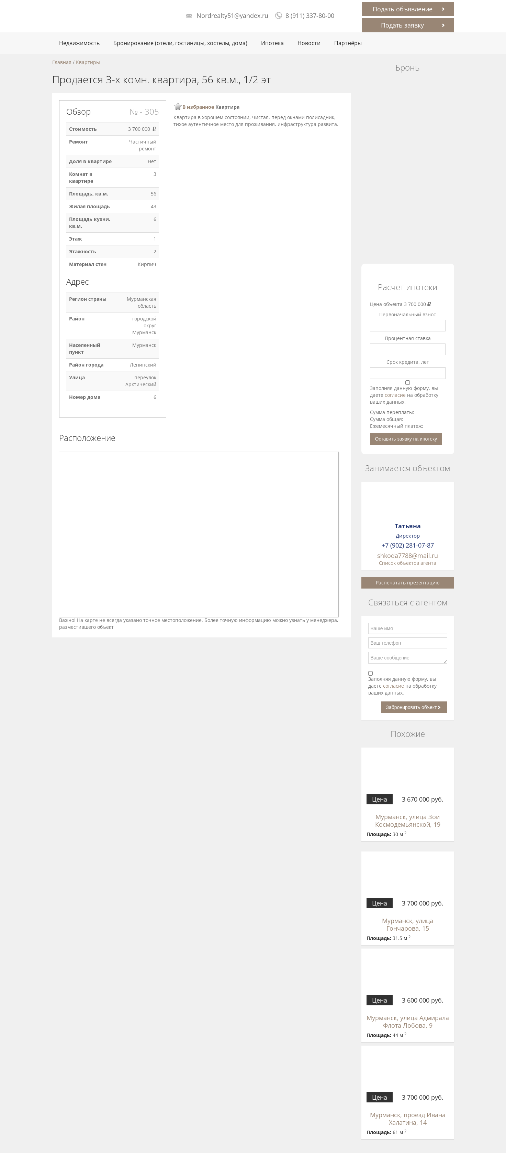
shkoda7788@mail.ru (407, 555)
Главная (61, 62)
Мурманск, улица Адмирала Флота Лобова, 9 (408, 1021)
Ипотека (272, 43)
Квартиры (88, 62)
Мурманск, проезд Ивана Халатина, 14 (408, 1118)
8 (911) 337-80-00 (309, 15)
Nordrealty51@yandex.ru (232, 15)
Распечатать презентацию (408, 582)
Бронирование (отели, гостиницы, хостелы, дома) (180, 43)
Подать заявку (402, 25)
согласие (396, 395)
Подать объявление (402, 9)
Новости (309, 43)
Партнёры (348, 43)
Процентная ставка (408, 338)
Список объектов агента (407, 563)
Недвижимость (79, 43)
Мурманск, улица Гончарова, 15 (407, 924)
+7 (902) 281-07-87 (408, 545)
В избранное (198, 107)
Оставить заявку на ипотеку (406, 439)
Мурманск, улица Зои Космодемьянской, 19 (407, 820)
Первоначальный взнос (407, 314)
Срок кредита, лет (407, 362)
